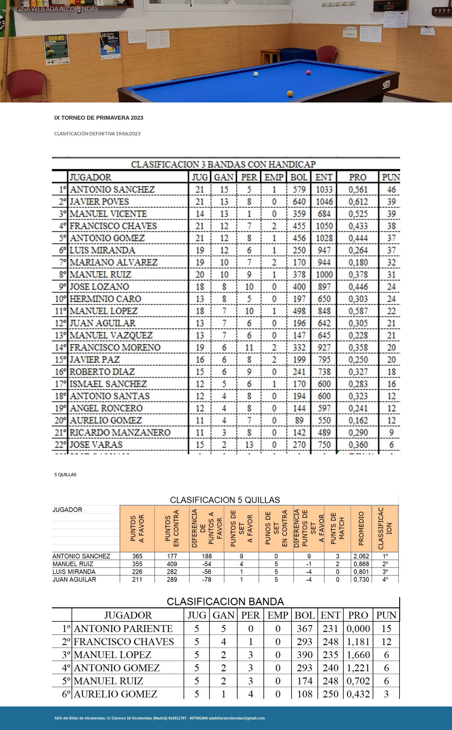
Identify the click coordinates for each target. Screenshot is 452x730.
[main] (226, 118)
